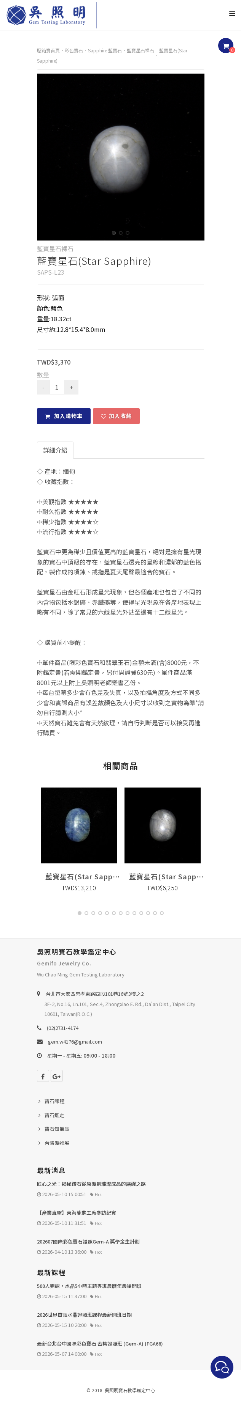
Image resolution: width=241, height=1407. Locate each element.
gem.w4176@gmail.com (75, 1041)
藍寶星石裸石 (140, 50)
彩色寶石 (74, 50)
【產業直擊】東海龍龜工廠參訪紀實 (76, 1212)
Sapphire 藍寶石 (105, 50)
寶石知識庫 (57, 1128)
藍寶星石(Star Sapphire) (87, 876)
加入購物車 (64, 416)
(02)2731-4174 (62, 1027)
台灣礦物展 (57, 1142)
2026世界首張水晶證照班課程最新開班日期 (84, 1314)
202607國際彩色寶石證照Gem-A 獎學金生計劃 (88, 1241)
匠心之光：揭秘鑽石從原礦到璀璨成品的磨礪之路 (91, 1183)
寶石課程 (54, 1101)
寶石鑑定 (54, 1115)
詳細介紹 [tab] (55, 449)
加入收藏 (116, 416)
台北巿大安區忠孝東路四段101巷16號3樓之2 (95, 993)
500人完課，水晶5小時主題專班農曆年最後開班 (89, 1285)
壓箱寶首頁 (48, 50)
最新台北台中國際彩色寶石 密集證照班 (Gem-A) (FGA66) (100, 1343)
